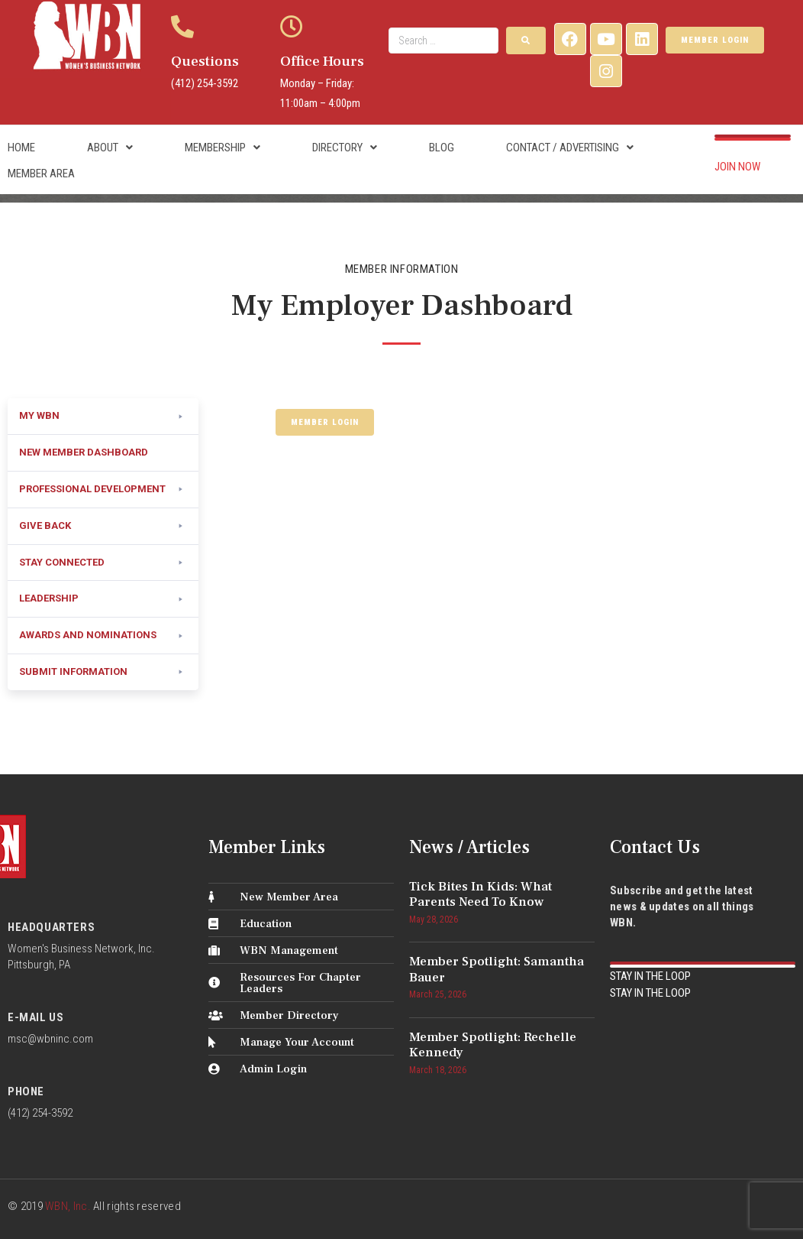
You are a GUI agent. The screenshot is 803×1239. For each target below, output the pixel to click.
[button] (103, 416)
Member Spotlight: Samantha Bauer (496, 969)
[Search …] (443, 41)
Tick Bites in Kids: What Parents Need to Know (480, 894)
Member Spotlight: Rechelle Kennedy (492, 1045)
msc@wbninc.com (50, 1039)
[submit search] (526, 40)
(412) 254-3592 (204, 83)
